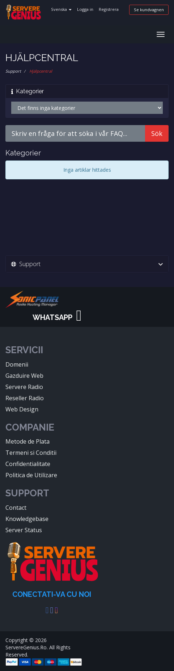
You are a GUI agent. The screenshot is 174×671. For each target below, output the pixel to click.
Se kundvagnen (149, 9)
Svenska (61, 9)
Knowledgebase (26, 519)
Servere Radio (24, 387)
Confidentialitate (27, 464)
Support (13, 71)
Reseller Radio (24, 398)
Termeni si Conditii (30, 453)
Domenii (16, 364)
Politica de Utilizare (31, 475)
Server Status (23, 530)
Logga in (85, 9)
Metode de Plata (27, 441)
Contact (15, 508)
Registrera (109, 9)
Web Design (21, 409)
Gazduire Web (24, 376)
